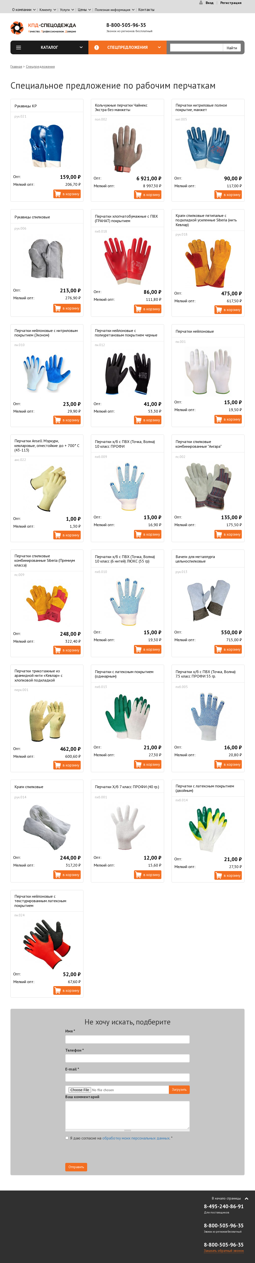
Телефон (74, 1050)
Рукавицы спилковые (32, 216)
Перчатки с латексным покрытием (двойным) (205, 788)
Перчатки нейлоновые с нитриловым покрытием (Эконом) (46, 332)
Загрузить (179, 1089)
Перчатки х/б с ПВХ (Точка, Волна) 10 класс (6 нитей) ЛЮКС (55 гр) (125, 559)
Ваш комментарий (82, 1096)
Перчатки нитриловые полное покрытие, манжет (201, 107)
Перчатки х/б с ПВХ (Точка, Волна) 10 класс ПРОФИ (125, 443)
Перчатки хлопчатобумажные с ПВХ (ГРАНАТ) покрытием (126, 218)
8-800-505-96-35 (126, 25)
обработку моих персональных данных (136, 1138)
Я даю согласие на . (119, 1138)
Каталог (62, 47)
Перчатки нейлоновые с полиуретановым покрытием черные (126, 332)
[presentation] (103, 1153)
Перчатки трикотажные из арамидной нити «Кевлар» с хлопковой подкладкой (38, 675)
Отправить (76, 1167)
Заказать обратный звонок (224, 1250)
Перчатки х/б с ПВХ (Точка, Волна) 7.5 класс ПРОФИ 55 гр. (206, 674)
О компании (21, 9)
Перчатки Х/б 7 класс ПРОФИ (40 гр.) (127, 786)
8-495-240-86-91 (224, 1206)
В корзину (71, 193)
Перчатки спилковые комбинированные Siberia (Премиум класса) (44, 560)
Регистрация (231, 2)
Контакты (146, 9)
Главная (16, 66)
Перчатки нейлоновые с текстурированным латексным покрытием (40, 901)
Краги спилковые (28, 786)
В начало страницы (226, 1198)
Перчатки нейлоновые (195, 331)
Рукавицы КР (25, 105)
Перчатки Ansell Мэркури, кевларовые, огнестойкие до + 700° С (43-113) (46, 445)
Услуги (65, 9)
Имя (70, 1030)
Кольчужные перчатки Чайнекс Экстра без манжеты (121, 107)
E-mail (72, 1069)
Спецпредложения (134, 47)
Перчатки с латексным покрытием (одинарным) (124, 674)
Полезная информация (112, 9)
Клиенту (46, 9)
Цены (82, 9)
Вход (209, 2)
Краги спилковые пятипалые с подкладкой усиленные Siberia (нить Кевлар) (206, 220)
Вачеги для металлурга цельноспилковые (195, 559)
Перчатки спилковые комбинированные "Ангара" (199, 443)
